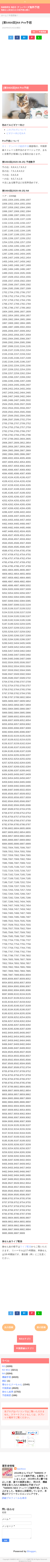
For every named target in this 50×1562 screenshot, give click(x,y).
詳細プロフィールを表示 (14, 1498)
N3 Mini (6, 1370)
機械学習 (6, 1377)
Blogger (31, 1551)
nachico (21, 1469)
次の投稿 (8, 1327)
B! (24, 37)
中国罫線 (42, 32)
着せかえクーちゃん (12, 1384)
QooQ (29, 1561)
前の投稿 (41, 1327)
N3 (3, 1366)
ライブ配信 (25, 1246)
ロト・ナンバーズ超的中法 (15, 146)
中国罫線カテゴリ (25, 1348)
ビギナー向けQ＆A (15, 133)
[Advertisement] (25, 61)
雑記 (4, 1381)
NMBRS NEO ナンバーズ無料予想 (20, 7)
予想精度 (6, 1395)
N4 (34, 32)
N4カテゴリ (25, 1339)
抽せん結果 (7, 1392)
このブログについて (16, 130)
